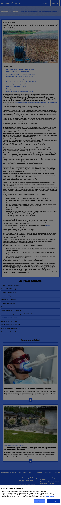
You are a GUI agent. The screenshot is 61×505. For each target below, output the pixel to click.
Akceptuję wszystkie (53, 501)
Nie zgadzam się (39, 501)
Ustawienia (28, 501)
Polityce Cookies (49, 496)
